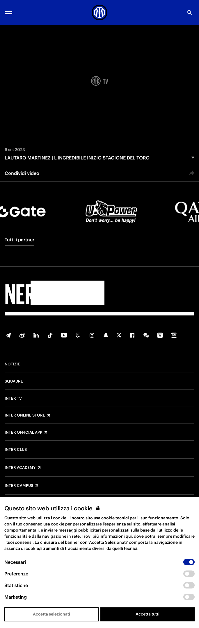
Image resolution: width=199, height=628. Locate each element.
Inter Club (16, 449)
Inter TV (13, 398)
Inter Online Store (25, 415)
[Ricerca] (189, 12)
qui (129, 536)
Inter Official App (23, 432)
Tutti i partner (19, 240)
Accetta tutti (147, 614)
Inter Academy (20, 467)
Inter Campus (19, 485)
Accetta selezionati (51, 614)
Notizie (12, 364)
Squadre (14, 381)
